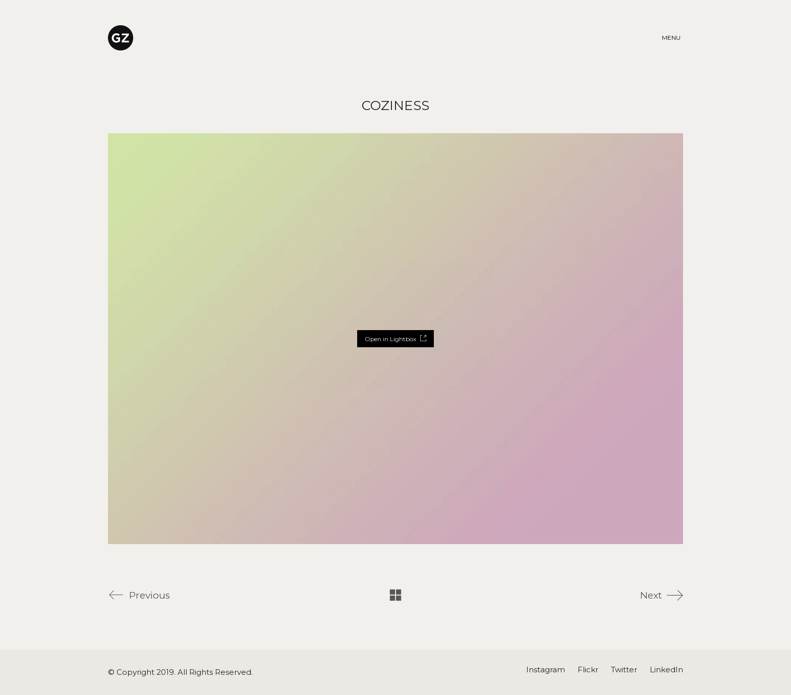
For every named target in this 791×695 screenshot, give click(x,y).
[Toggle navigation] (672, 38)
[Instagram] (545, 670)
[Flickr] (588, 670)
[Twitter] (624, 670)
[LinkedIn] (666, 670)
